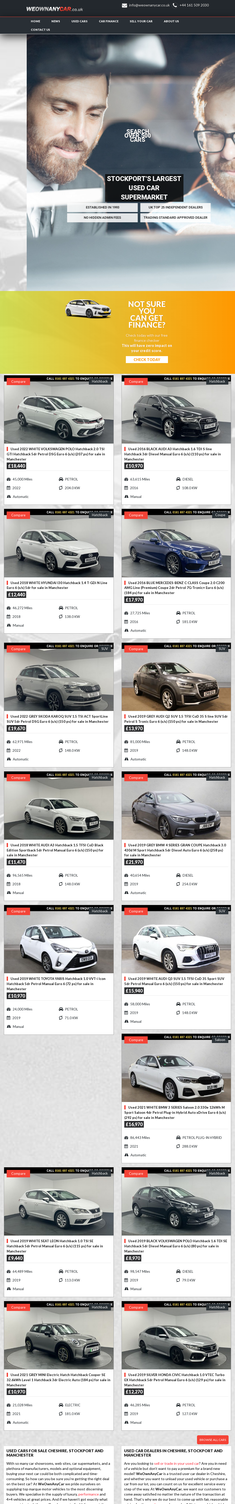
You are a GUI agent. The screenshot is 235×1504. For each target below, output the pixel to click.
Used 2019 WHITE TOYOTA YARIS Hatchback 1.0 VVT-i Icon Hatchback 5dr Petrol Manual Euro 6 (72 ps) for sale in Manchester (56, 984)
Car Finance (108, 21)
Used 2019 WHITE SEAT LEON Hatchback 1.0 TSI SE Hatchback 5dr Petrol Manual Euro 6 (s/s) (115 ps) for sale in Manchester (55, 1246)
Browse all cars (213, 1440)
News (55, 21)
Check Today (147, 359)
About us (171, 21)
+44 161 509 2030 (194, 5)
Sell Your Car (141, 21)
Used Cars (79, 21)
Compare (18, 381)
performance (88, 1494)
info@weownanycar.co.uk (149, 5)
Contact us (40, 29)
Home (35, 21)
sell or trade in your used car (176, 1463)
